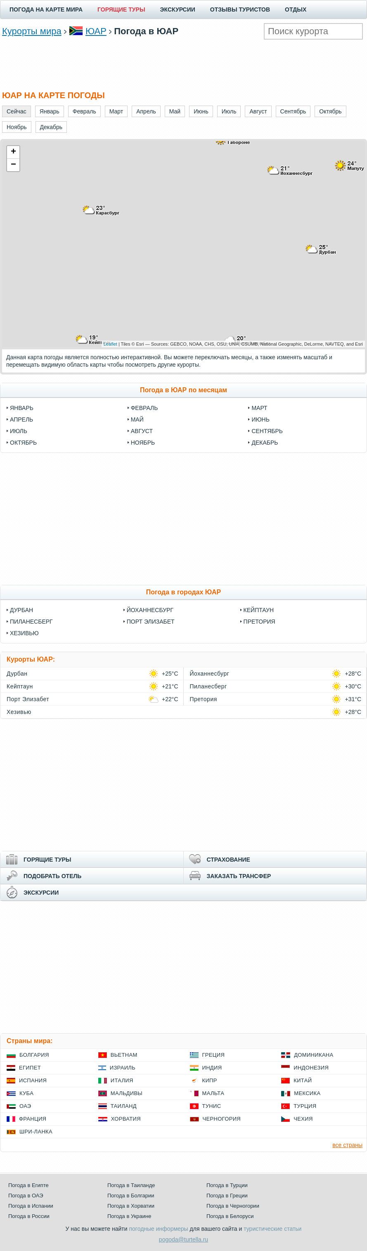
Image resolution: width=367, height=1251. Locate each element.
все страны (347, 1145)
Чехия (303, 1119)
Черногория (222, 1119)
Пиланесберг (31, 621)
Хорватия (126, 1119)
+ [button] (13, 152)
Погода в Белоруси (229, 1216)
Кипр (209, 1080)
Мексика (307, 1093)
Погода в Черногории (232, 1206)
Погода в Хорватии (130, 1206)
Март (259, 408)
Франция (32, 1119)
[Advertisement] (183, 64)
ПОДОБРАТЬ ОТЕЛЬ (52, 876)
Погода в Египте (28, 1185)
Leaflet (110, 344)
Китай (303, 1080)
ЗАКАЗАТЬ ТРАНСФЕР (239, 876)
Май (137, 419)
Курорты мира (32, 31)
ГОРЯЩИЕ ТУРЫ (121, 9)
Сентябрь (267, 431)
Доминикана (313, 1055)
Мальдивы (126, 1093)
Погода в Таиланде (131, 1185)
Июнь (260, 419)
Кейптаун (259, 610)
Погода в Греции (227, 1195)
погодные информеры (158, 1228)
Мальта (213, 1093)
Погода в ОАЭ (25, 1195)
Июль (18, 431)
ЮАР (96, 31)
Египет (30, 1068)
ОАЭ (25, 1106)
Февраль (144, 408)
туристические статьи (272, 1228)
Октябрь (23, 442)
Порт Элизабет (151, 621)
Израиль (122, 1068)
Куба (26, 1093)
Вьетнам (124, 1055)
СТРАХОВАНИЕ (228, 859)
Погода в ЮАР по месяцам (183, 389)
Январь (21, 408)
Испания (33, 1080)
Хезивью (24, 633)
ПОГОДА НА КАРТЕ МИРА (46, 9)
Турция (305, 1106)
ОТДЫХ (295, 9)
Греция (213, 1055)
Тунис (211, 1106)
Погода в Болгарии (130, 1195)
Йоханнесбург (150, 610)
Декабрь (264, 442)
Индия (212, 1068)
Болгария (34, 1055)
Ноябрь (143, 442)
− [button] (13, 165)
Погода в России (29, 1216)
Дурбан (21, 610)
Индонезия (311, 1068)
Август (142, 431)
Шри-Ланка (35, 1131)
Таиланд (124, 1106)
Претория (259, 621)
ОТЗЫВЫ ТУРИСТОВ (240, 9)
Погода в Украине (129, 1216)
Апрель (21, 419)
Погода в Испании (30, 1206)
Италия (122, 1080)
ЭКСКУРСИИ (177, 9)
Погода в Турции (227, 1185)
